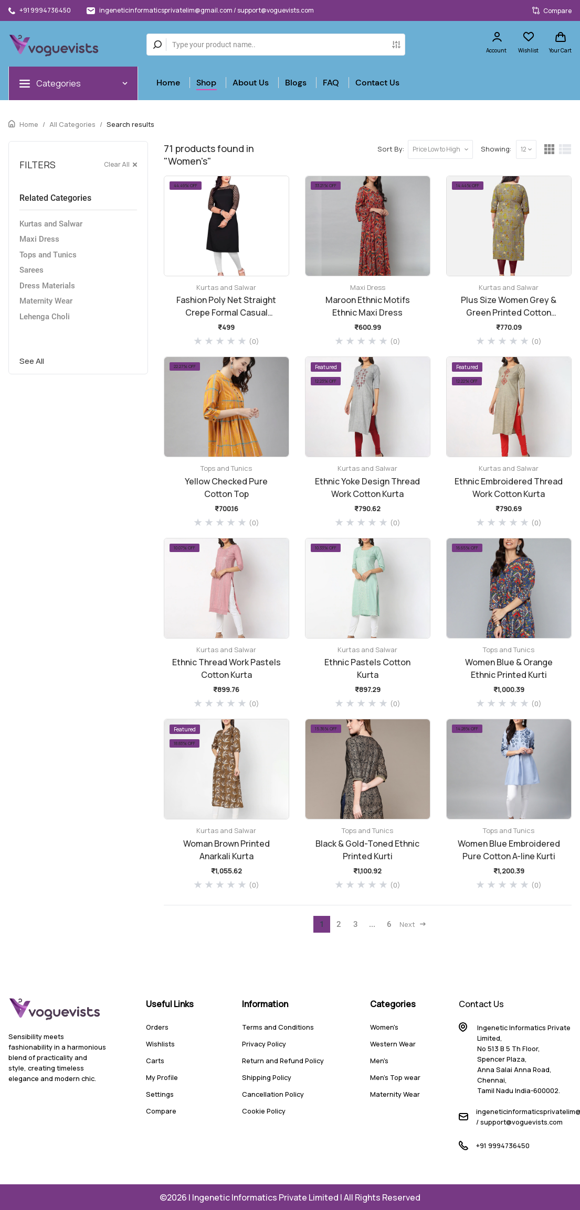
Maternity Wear (45, 301)
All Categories (72, 124)
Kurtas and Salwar (50, 224)
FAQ (331, 82)
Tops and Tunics (48, 255)
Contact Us (377, 82)
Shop (206, 82)
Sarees (31, 270)
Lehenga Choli (44, 316)
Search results (130, 124)
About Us (251, 82)
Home (168, 82)
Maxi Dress (39, 239)
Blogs (296, 82)
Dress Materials (47, 285)
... (372, 924)
